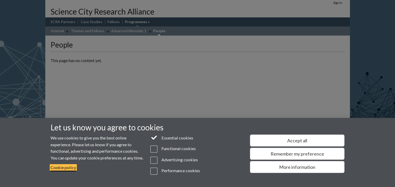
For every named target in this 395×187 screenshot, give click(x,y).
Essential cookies (171, 137)
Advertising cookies (174, 160)
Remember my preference (297, 154)
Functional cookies (173, 149)
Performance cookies (175, 171)
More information (297, 167)
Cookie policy (63, 167)
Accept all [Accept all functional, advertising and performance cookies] (297, 140)
